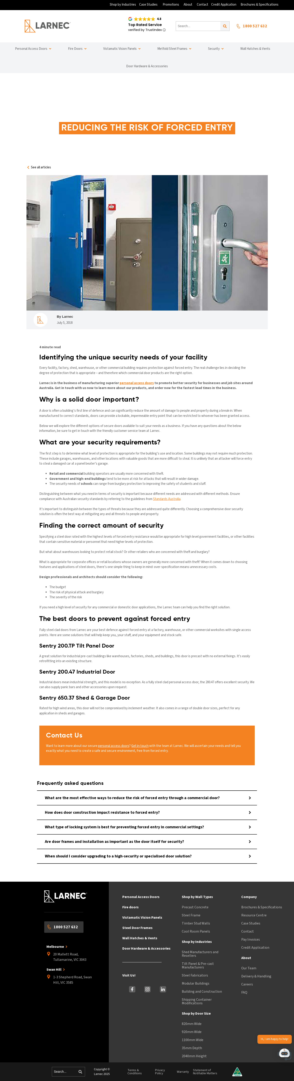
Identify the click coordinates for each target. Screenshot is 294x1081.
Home (82, 115)
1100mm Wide (192, 1039)
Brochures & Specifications (261, 907)
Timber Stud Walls (196, 923)
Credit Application (255, 947)
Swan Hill (53, 969)
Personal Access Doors (141, 896)
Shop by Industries (197, 941)
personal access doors (113, 746)
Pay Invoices (250, 939)
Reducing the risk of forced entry (183, 115)
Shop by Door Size (196, 1013)
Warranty (183, 1072)
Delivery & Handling (256, 976)
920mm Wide (192, 1031)
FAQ (244, 992)
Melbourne (55, 946)
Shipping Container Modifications (197, 1001)
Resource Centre (254, 915)
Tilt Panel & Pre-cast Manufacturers (198, 965)
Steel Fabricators (195, 975)
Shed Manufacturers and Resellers (200, 954)
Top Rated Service (145, 24)
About (246, 957)
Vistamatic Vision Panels (142, 917)
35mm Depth (192, 1048)
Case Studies (250, 923)
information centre (113, 115)
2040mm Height (194, 1056)
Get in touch (140, 746)
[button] (284, 1055)
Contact (247, 931)
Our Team (248, 968)
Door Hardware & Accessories (146, 948)
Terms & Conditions (134, 1072)
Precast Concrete (195, 907)
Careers (247, 984)
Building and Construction (202, 991)
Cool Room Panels (196, 931)
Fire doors (130, 907)
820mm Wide (192, 1023)
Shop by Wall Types (197, 896)
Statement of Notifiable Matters (205, 1072)
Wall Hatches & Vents (139, 938)
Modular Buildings (195, 983)
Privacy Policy (160, 1072)
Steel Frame (191, 915)
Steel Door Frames (137, 927)
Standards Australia (166, 499)
